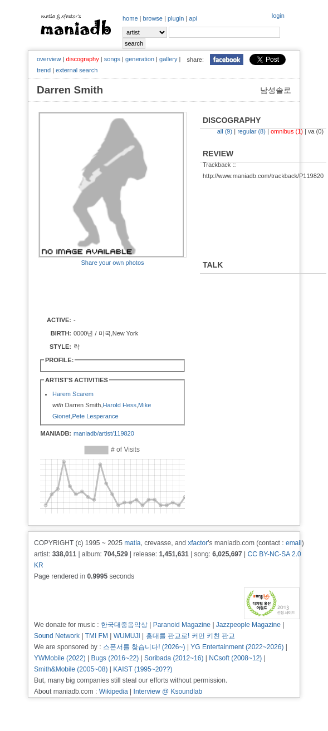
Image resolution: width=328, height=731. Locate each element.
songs (112, 59)
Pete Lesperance (95, 416)
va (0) (316, 131)
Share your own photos (112, 262)
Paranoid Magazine (181, 625)
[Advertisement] (103, 290)
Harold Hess (119, 405)
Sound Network (57, 636)
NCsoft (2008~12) (235, 658)
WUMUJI (127, 636)
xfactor (198, 543)
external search (76, 70)
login (278, 15)
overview (49, 59)
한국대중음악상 (124, 625)
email (294, 543)
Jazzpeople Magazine (248, 625)
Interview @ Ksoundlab (168, 691)
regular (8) (251, 131)
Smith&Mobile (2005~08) (70, 669)
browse (153, 18)
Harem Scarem (73, 394)
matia (132, 543)
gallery (168, 59)
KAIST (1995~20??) (142, 669)
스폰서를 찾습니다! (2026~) (144, 647)
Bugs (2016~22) (115, 658)
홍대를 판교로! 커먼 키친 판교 (191, 636)
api (193, 18)
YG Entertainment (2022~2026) (236, 647)
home (130, 18)
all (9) (225, 131)
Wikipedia (113, 691)
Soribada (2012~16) (173, 658)
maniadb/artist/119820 (104, 433)
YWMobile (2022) (60, 658)
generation (139, 59)
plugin (176, 18)
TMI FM (96, 636)
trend (44, 70)
